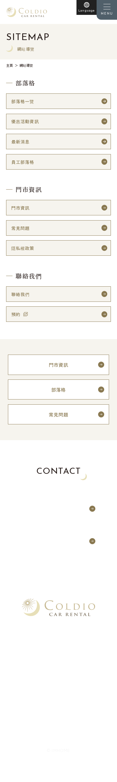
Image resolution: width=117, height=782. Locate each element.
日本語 (44, 703)
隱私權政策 (45, 736)
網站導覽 (78, 736)
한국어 (81, 712)
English (66, 703)
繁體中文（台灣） (47, 712)
